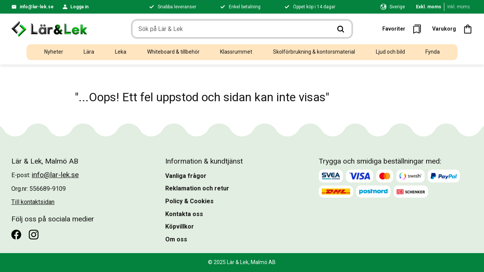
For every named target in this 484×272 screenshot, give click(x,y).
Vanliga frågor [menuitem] (185, 175)
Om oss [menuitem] (176, 239)
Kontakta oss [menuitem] (184, 214)
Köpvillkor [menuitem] (179, 226)
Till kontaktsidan (32, 202)
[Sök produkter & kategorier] (231, 29)
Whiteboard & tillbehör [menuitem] (173, 52)
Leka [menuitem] (120, 52)
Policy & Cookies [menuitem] (189, 201)
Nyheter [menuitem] (53, 52)
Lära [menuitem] (89, 52)
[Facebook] (16, 234)
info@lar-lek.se (37, 6)
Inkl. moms (458, 6)
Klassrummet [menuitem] (236, 52)
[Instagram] (33, 234)
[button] (404, 29)
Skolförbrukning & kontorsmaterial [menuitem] (314, 52)
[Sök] (340, 29)
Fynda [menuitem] (432, 52)
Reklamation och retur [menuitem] (197, 188)
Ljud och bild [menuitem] (390, 52)
